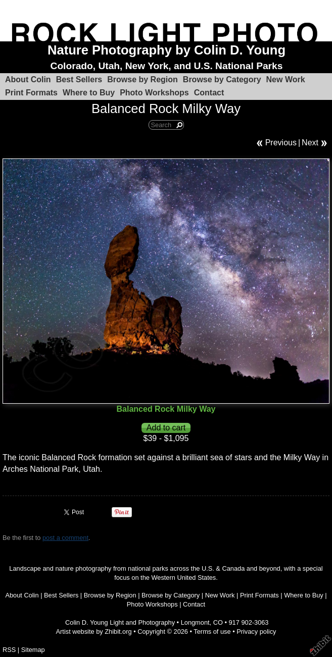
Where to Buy (89, 92)
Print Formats (31, 92)
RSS (9, 649)
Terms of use (212, 631)
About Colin (28, 79)
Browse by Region (142, 79)
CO (218, 622)
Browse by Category (222, 79)
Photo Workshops (154, 92)
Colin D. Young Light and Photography (120, 622)
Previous (281, 142)
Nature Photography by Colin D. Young (167, 50)
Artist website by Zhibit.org (94, 631)
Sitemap (33, 649)
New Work (285, 79)
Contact (209, 92)
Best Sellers (79, 79)
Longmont (195, 622)
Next (310, 142)
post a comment (65, 537)
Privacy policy (256, 631)
